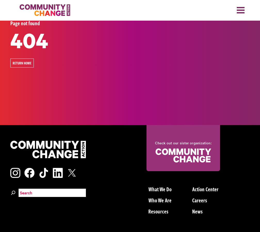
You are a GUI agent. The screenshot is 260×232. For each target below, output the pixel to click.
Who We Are (160, 200)
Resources (158, 211)
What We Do (160, 189)
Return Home (22, 63)
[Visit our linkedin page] (58, 172)
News (197, 211)
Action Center (205, 189)
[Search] (13, 192)
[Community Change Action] (43, 10)
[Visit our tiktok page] (43, 172)
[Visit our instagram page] (15, 172)
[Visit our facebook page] (29, 172)
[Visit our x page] (73, 172)
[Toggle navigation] (241, 10)
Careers (199, 200)
